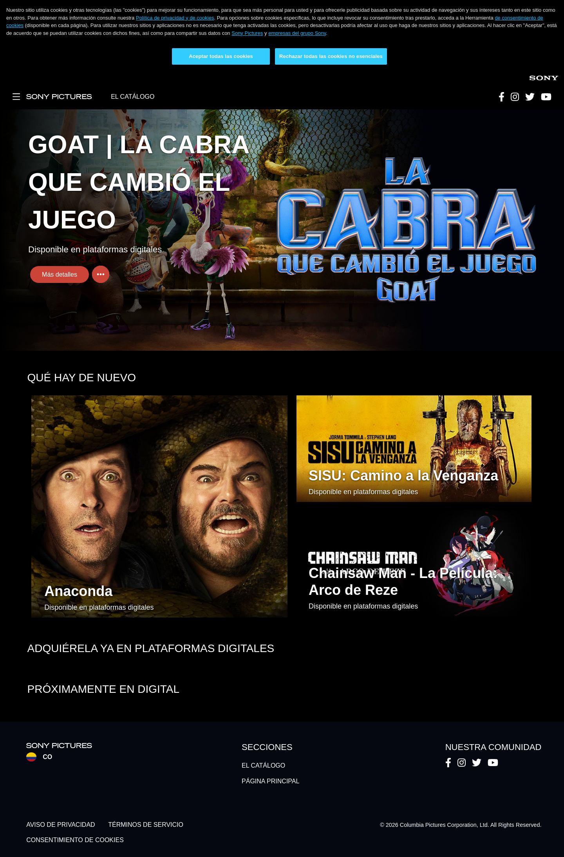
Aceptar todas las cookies (221, 56)
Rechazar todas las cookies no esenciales (331, 56)
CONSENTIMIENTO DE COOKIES (75, 840)
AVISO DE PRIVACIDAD (60, 825)
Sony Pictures (247, 33)
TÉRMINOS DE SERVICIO (145, 825)
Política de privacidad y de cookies (175, 18)
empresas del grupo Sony (297, 33)
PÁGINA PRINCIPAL (270, 781)
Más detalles (59, 274)
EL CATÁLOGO (132, 96)
